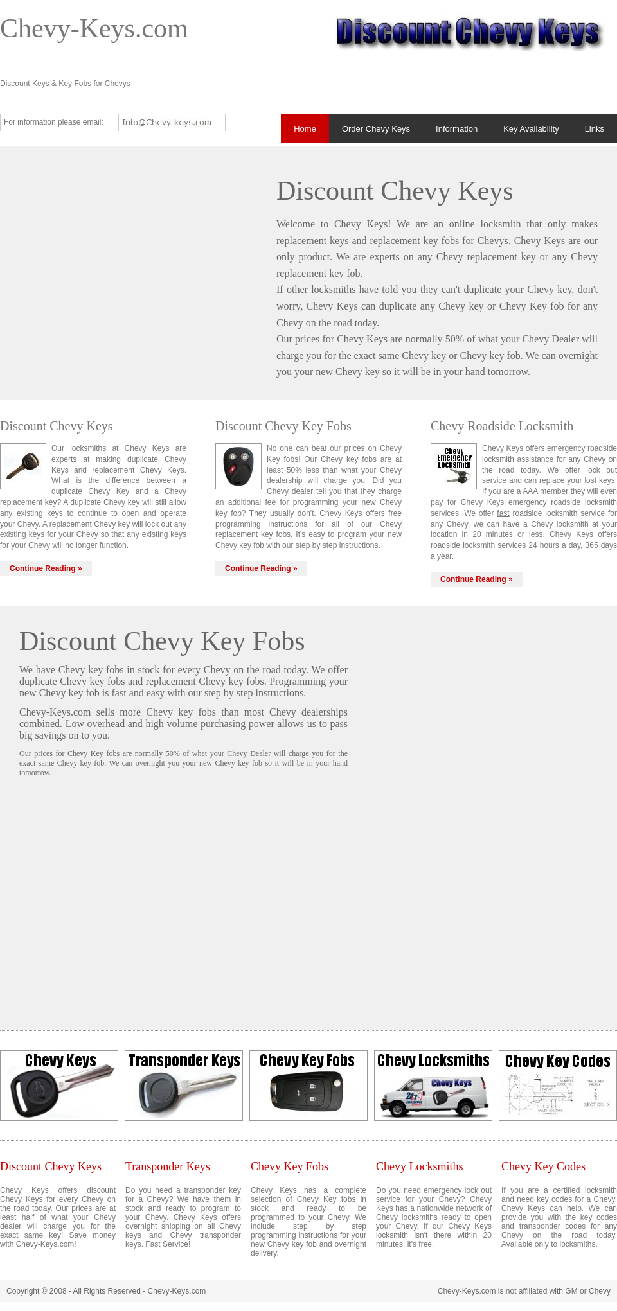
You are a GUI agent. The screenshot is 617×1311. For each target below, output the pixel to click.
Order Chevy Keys (376, 129)
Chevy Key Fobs (289, 1166)
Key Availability (531, 129)
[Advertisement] (127, 256)
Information (457, 129)
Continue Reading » (46, 568)
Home (305, 129)
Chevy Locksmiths (419, 1166)
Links (594, 129)
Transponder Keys (167, 1166)
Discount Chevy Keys (51, 1166)
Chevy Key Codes (543, 1166)
